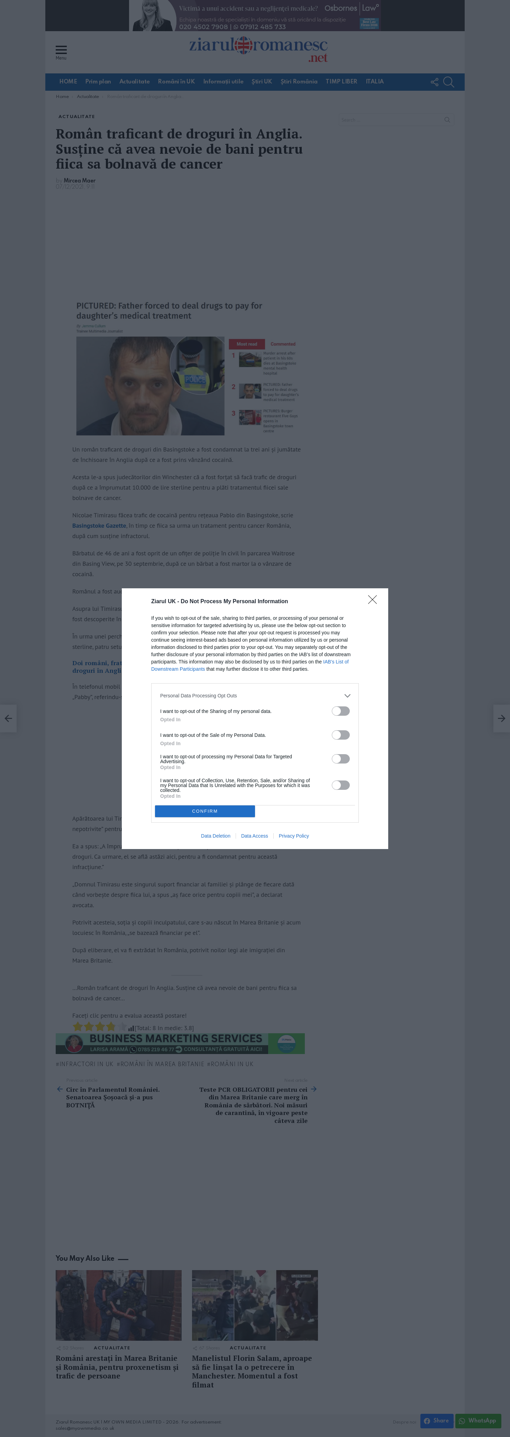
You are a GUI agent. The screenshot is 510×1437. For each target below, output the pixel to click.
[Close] (374, 601)
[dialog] (255, 718)
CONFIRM (205, 811)
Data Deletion (215, 836)
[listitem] (255, 695)
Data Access (254, 836)
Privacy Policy (294, 836)
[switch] (341, 711)
